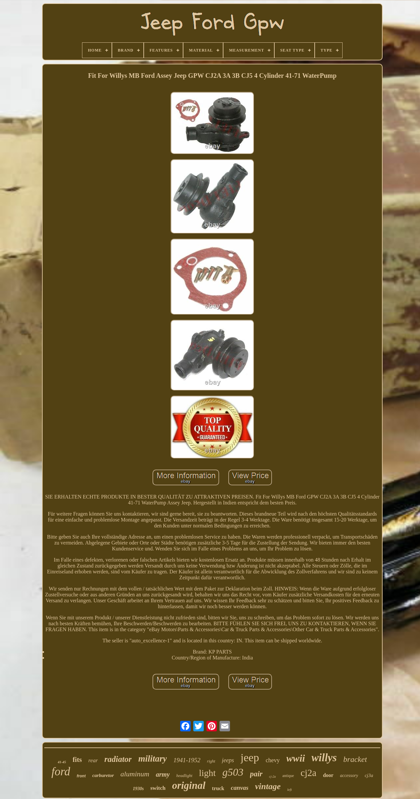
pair (256, 774)
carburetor (103, 775)
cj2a (308, 772)
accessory (349, 775)
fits (77, 760)
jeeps (228, 760)
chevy (273, 760)
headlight (184, 775)
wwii (295, 758)
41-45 (62, 762)
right (211, 761)
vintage (268, 786)
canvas (239, 787)
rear (93, 760)
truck (218, 788)
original (188, 785)
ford (61, 771)
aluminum (134, 774)
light (207, 773)
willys (324, 758)
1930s (138, 788)
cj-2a (272, 776)
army (163, 774)
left (289, 789)
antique (288, 775)
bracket (355, 759)
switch (157, 788)
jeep (250, 757)
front (81, 776)
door (328, 775)
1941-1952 (186, 760)
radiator (118, 759)
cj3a (369, 775)
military (152, 759)
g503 (232, 772)
